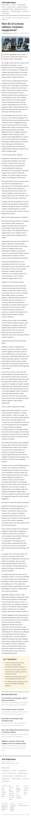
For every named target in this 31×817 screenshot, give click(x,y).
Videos (3, 796)
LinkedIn (8, 763)
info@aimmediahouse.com (24, 805)
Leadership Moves (22, 7)
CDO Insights (5, 13)
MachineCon (12, 795)
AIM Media (18, 797)
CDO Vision (11, 793)
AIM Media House (9, 2)
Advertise (26, 790)
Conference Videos (7, 9)
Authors (3, 794)
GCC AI (18, 791)
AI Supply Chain (11, 7)
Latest (3, 790)
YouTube (13, 763)
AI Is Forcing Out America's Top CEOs (13, 709)
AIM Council (11, 797)
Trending (4, 792)
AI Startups (25, 11)
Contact (28, 814)
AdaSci (10, 799)
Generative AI (6, 11)
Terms (25, 794)
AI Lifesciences (21, 4)
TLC (17, 793)
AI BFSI (3, 7)
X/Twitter (4, 763)
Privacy (25, 792)
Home (3, 17)
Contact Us (26, 788)
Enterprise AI (6, 4)
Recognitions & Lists (20, 9)
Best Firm (18, 795)
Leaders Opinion (16, 11)
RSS (17, 763)
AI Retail (13, 4)
